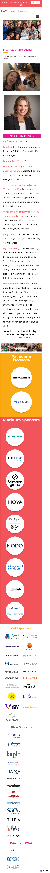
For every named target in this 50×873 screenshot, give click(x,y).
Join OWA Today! (22, 337)
